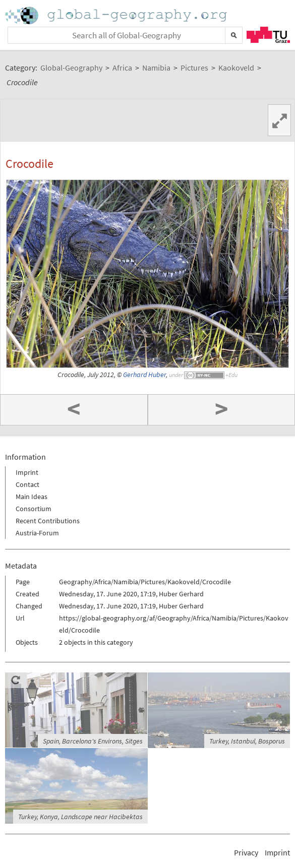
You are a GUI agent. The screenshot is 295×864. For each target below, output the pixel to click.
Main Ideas (31, 496)
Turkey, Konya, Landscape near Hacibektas (80, 816)
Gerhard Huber (144, 375)
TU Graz (268, 35)
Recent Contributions (48, 520)
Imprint (27, 472)
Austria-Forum (37, 532)
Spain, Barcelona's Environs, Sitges (93, 741)
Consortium (33, 508)
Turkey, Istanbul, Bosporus (247, 741)
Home (117, 15)
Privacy (246, 852)
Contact (27, 484)
